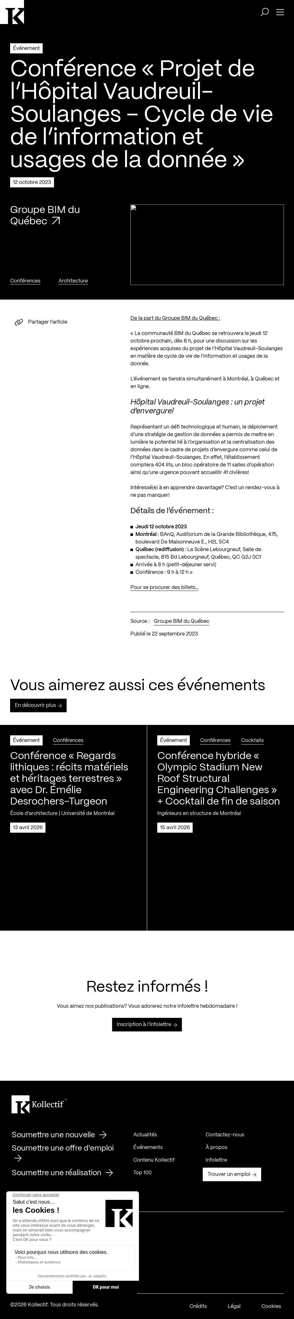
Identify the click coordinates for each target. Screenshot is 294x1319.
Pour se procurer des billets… (164, 590)
